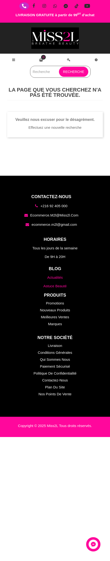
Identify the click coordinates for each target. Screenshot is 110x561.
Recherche (73, 72)
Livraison (55, 346)
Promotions (55, 303)
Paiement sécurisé (55, 366)
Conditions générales (55, 352)
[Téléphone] (24, 6)
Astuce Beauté (55, 286)
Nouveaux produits (55, 310)
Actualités (55, 277)
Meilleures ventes (55, 317)
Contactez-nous (55, 380)
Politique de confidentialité (54, 373)
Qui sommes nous (55, 359)
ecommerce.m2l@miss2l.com (54, 215)
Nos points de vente (54, 394)
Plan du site (55, 387)
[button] (96, 60)
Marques (55, 324)
